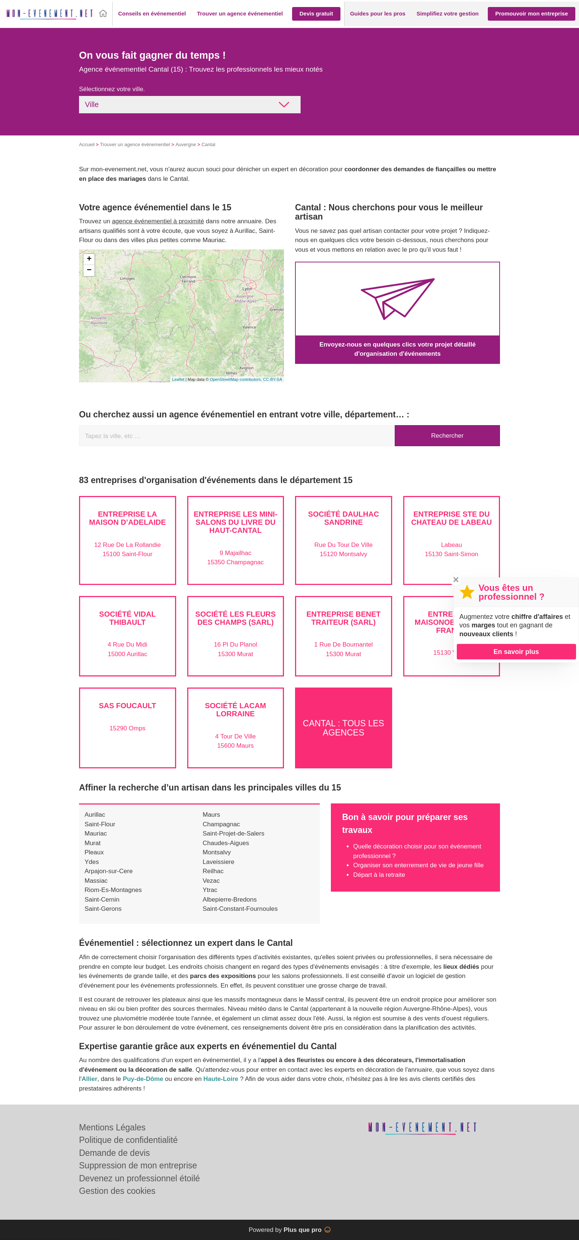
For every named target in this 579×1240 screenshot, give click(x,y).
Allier (89, 1078)
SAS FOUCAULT (127, 706)
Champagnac (221, 824)
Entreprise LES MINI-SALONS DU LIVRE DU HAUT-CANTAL (235, 522)
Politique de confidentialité (128, 1140)
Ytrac (210, 889)
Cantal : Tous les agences (343, 727)
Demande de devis (114, 1153)
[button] (152, 14)
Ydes (92, 861)
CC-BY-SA (272, 379)
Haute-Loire (220, 1078)
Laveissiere (218, 861)
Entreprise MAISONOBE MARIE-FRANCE (452, 622)
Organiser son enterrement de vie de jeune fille (418, 865)
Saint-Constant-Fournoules (240, 908)
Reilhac (213, 871)
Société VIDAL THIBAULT (127, 618)
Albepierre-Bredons (230, 899)
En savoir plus (516, 651)
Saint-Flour (100, 824)
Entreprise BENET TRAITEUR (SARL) (343, 618)
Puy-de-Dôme (143, 1078)
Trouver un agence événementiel (135, 144)
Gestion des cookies (117, 1191)
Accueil (87, 144)
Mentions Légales (112, 1127)
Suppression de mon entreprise (138, 1165)
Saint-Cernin (102, 899)
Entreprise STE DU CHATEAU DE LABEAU (451, 518)
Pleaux (94, 852)
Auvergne (185, 144)
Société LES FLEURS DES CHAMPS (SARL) (235, 618)
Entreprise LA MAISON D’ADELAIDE (127, 518)
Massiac (96, 880)
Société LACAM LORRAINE (235, 710)
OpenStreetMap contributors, (236, 379)
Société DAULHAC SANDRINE (343, 518)
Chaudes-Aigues (226, 843)
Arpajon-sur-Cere (109, 871)
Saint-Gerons (103, 908)
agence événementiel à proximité (158, 221)
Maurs (211, 814)
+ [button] (89, 259)
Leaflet (178, 379)
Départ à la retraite (379, 874)
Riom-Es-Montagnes (113, 889)
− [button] (89, 270)
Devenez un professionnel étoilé (139, 1178)
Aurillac (95, 814)
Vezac (211, 880)
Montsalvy (217, 852)
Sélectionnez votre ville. (112, 89)
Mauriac (96, 833)
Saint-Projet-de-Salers (233, 833)
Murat (92, 843)
